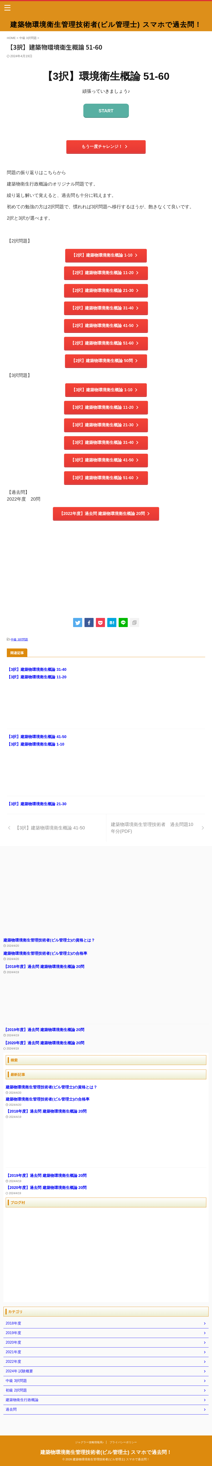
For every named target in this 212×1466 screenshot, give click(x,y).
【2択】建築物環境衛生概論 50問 (105, 365)
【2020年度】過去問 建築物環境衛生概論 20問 (46, 1052)
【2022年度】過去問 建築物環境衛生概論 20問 (105, 522)
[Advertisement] (106, 580)
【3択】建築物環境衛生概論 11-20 (105, 413)
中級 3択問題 (19, 649)
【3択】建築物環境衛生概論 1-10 (105, 395)
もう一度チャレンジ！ (105, 146)
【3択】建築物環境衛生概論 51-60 (105, 486)
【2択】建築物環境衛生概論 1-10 (105, 256)
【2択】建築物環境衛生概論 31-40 (105, 311)
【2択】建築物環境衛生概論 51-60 (105, 347)
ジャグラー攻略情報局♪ (89, 1442)
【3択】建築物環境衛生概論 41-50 (105, 468)
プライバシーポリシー (123, 1442)
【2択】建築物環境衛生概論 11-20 (105, 274)
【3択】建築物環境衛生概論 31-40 (105, 450)
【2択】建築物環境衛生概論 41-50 (105, 329)
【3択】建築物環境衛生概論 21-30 (105, 431)
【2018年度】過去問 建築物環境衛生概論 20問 (46, 976)
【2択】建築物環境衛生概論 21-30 (105, 292)
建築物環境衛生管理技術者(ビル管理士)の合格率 (47, 963)
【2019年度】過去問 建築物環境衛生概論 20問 (46, 1039)
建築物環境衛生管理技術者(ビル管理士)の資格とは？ (51, 950)
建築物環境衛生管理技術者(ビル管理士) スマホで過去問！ (106, 24)
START (106, 110)
